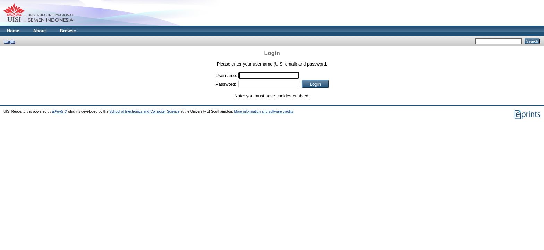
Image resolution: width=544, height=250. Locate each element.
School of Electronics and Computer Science (144, 111)
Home (13, 30)
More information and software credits (263, 111)
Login (9, 41)
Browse (68, 30)
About (39, 30)
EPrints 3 (59, 111)
